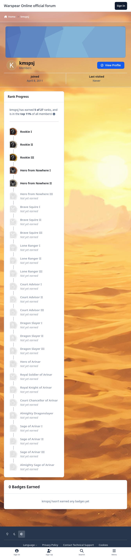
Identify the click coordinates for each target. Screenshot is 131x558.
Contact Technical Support (78, 545)
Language (30, 545)
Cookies (103, 545)
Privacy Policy (50, 545)
